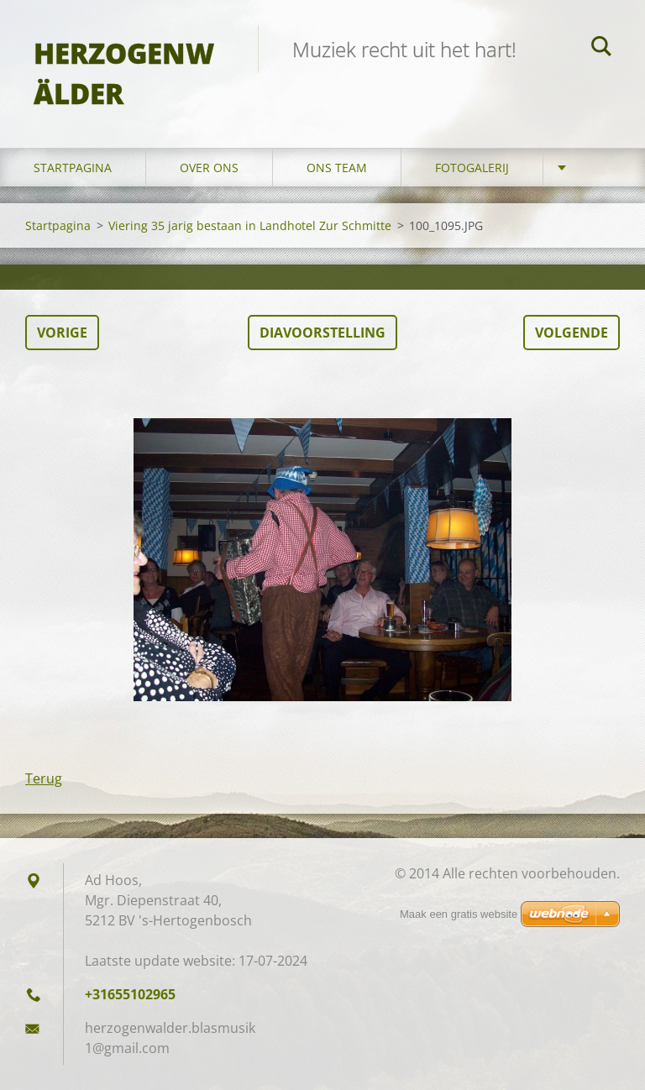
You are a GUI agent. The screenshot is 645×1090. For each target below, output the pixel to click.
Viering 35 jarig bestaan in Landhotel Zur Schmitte (249, 225)
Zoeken (601, 49)
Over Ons (209, 168)
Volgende (571, 332)
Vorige (62, 332)
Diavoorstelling (322, 332)
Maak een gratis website (458, 914)
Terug (43, 778)
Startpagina (73, 168)
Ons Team (337, 168)
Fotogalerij (472, 168)
